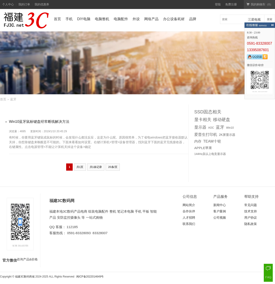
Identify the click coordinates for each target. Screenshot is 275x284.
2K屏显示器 (227, 134)
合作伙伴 (189, 211)
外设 (136, 19)
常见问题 (250, 205)
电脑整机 (102, 19)
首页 (57, 19)
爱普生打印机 (205, 134)
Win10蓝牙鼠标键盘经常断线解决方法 (39, 121)
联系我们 (189, 224)
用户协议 (250, 217)
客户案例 (219, 211)
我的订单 (24, 4)
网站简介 (189, 205)
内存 (197, 141)
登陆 (218, 4)
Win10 (230, 127)
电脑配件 (121, 19)
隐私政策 (250, 224)
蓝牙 (220, 127)
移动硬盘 (221, 119)
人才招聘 (189, 217)
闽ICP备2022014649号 (90, 276)
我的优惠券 (42, 4)
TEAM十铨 (212, 141)
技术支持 (250, 211)
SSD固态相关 (207, 111)
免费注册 (231, 4)
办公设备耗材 (174, 19)
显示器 (200, 127)
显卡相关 (202, 119)
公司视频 (219, 217)
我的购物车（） (260, 4)
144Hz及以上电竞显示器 (210, 154)
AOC (211, 127)
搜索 (269, 19)
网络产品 (151, 19)
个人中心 (8, 4)
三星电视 (254, 19)
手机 (69, 19)
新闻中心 (219, 205)
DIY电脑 (83, 19)
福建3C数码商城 (25, 276)
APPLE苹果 (203, 148)
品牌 (192, 19)
